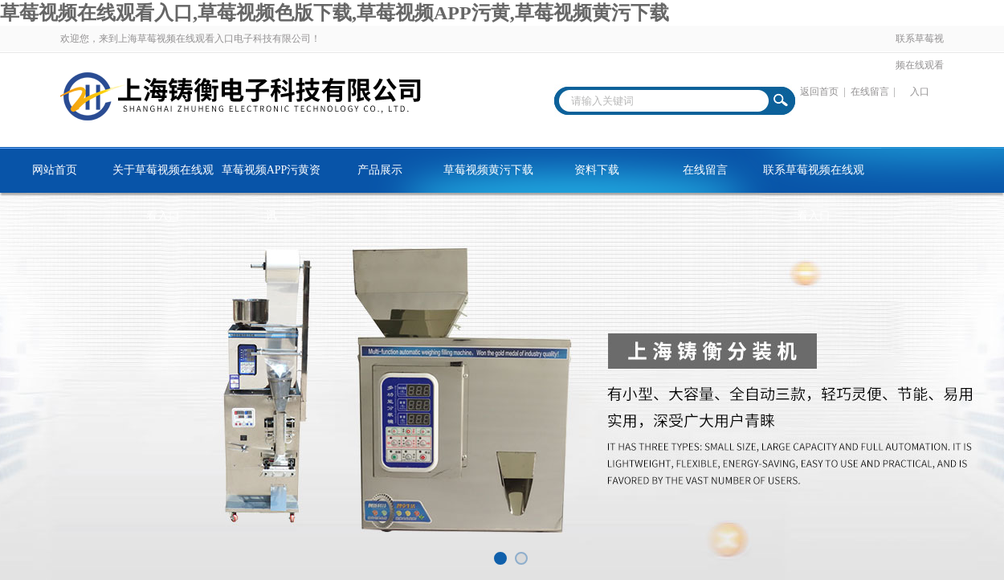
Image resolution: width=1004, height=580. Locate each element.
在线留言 (870, 91)
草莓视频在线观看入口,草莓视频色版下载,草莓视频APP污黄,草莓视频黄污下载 (334, 12)
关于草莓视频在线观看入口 (163, 178)
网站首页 (54, 170)
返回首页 (819, 91)
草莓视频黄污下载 (488, 170)
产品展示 (379, 170)
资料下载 (596, 170)
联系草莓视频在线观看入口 (920, 65)
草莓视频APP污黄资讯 (271, 178)
